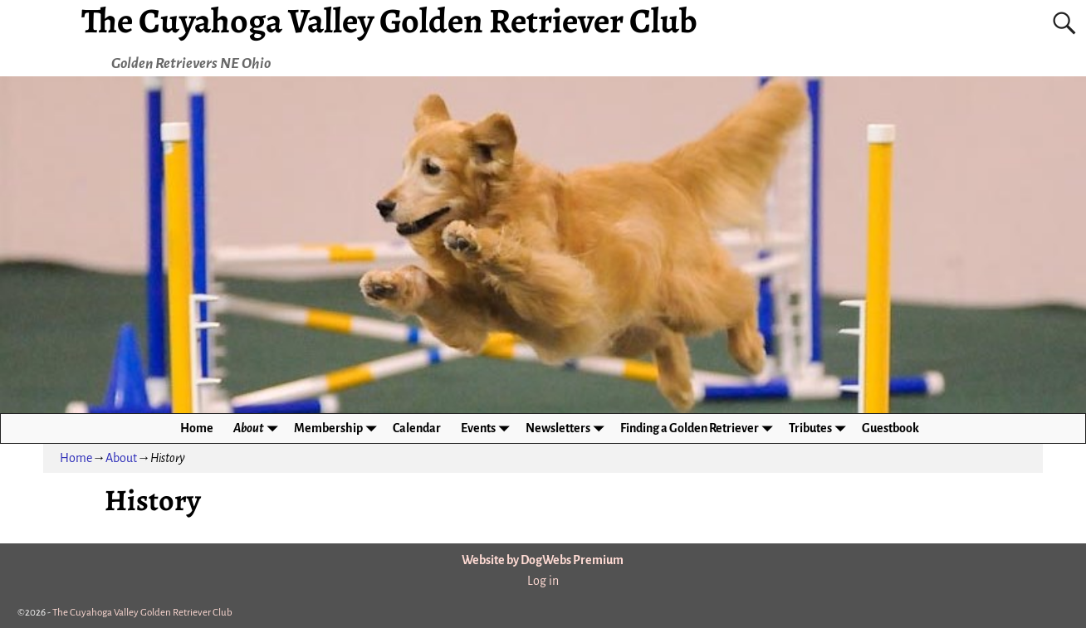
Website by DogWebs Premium (543, 560)
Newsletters (568, 428)
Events (488, 428)
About (258, 428)
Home (196, 428)
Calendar (417, 428)
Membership (338, 428)
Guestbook (890, 428)
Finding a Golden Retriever (699, 428)
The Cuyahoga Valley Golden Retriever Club (142, 612)
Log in (543, 580)
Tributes (820, 428)
